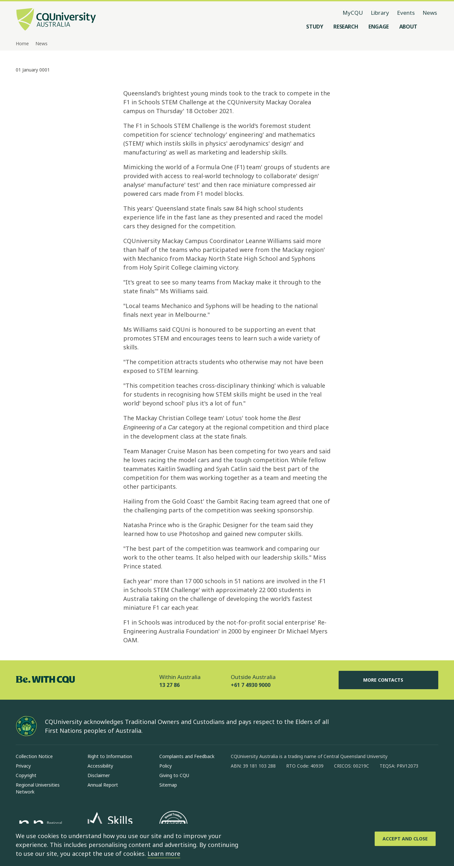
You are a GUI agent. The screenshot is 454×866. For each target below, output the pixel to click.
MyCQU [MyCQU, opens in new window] (353, 12)
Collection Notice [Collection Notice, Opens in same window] (34, 756)
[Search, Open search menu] (431, 26)
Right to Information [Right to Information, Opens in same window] (110, 756)
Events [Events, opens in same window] (406, 12)
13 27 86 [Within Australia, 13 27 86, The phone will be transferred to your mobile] (169, 685)
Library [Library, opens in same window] (380, 12)
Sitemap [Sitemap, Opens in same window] (168, 785)
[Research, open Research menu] (346, 26)
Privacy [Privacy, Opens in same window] (23, 766)
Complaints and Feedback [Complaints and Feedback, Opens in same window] (186, 756)
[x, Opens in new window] (289, 787)
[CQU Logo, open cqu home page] (56, 20)
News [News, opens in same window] (430, 12)
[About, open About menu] (408, 26)
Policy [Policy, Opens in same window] (165, 766)
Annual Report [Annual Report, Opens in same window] (103, 785)
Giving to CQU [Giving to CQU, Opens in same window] (174, 775)
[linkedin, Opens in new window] (272, 787)
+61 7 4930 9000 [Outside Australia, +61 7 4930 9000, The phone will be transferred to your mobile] (250, 685)
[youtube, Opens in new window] (306, 787)
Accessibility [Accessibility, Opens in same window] (100, 766)
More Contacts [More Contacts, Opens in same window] (388, 680)
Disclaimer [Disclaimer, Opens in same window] (99, 775)
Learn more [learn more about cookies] (164, 853)
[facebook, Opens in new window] (238, 787)
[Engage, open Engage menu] (378, 26)
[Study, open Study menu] (315, 26)
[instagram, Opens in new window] (255, 787)
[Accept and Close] (405, 839)
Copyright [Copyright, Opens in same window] (26, 775)
